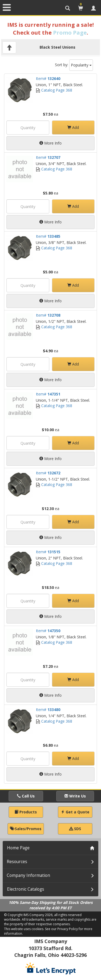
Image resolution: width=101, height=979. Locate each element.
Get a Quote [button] (75, 811)
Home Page (18, 848)
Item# (48, 78)
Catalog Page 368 (54, 90)
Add (73, 127)
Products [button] (26, 811)
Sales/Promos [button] (25, 828)
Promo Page (70, 32)
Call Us (26, 796)
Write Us (75, 796)
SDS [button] (75, 828)
